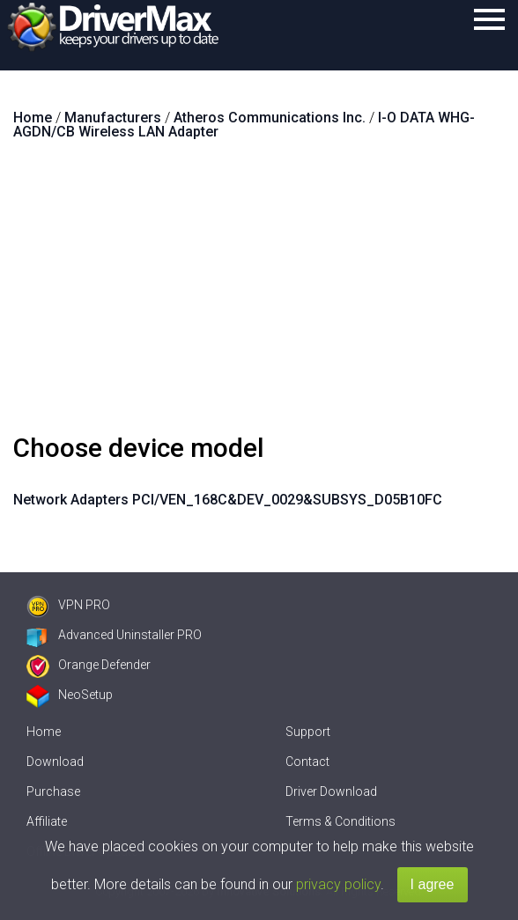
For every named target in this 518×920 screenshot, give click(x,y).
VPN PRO (68, 605)
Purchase (53, 791)
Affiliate (46, 821)
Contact (307, 761)
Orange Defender (88, 665)
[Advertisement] (259, 294)
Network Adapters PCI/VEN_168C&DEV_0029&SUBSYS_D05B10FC (227, 499)
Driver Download (331, 791)
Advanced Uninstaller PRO (114, 635)
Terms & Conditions (340, 821)
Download (55, 761)
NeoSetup (69, 694)
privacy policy (338, 884)
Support (307, 731)
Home (43, 731)
